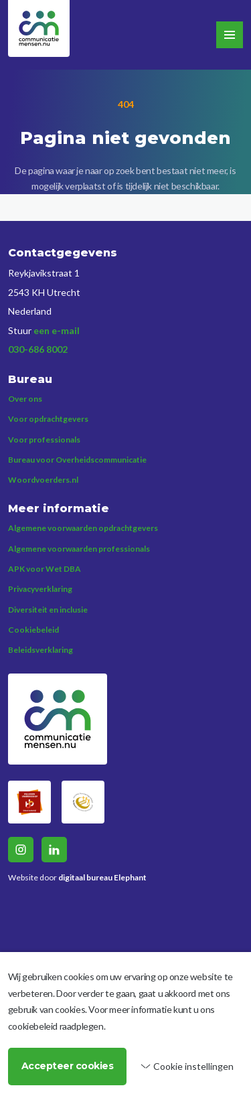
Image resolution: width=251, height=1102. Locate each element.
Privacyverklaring (40, 589)
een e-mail (56, 330)
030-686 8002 (38, 349)
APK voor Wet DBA (44, 569)
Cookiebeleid (33, 630)
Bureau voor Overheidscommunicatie (77, 460)
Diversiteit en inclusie (48, 610)
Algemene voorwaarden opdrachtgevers (83, 528)
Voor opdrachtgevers (48, 419)
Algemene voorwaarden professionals (79, 549)
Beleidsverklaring (40, 650)
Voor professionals (44, 440)
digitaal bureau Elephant (102, 877)
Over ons (25, 399)
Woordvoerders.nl (43, 480)
